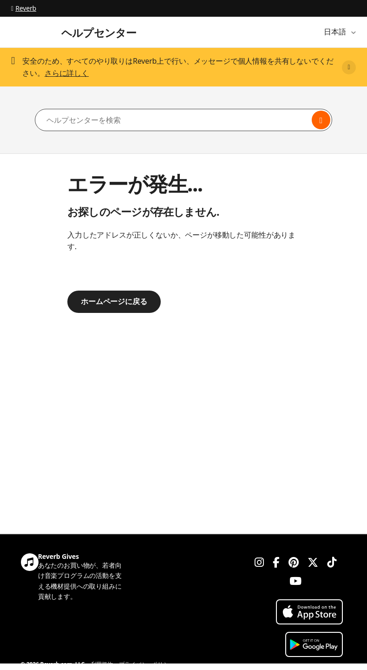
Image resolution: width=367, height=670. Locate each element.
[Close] (349, 67)
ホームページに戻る (114, 301)
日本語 (336, 32)
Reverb (23, 8)
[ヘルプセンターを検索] (183, 120)
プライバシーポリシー (146, 664)
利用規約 (102, 664)
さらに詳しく (67, 73)
